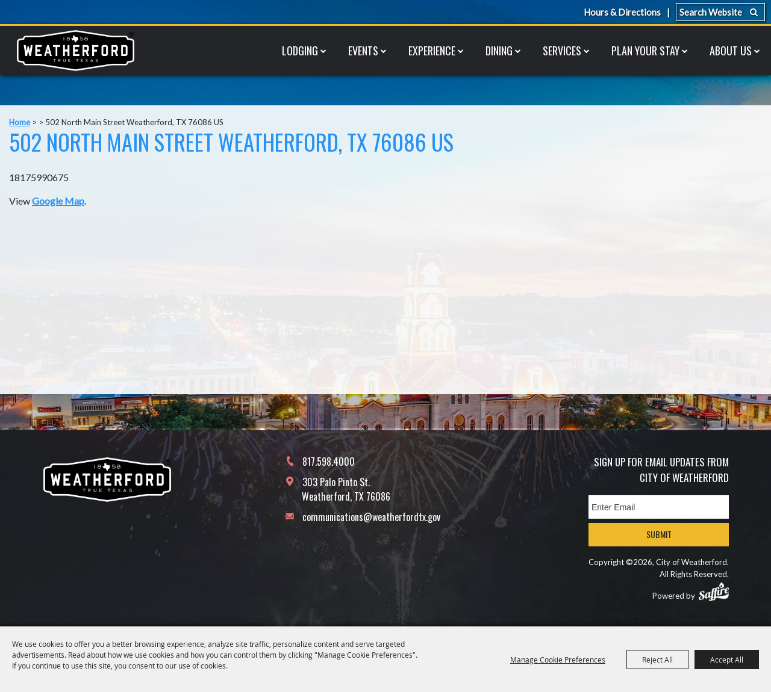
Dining (499, 50)
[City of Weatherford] (75, 50)
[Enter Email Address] (658, 507)
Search (753, 12)
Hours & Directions (622, 12)
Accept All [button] (726, 659)
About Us (731, 50)
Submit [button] (659, 534)
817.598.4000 (328, 461)
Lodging (300, 50)
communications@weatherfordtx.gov (371, 517)
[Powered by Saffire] (714, 591)
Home (19, 122)
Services (562, 50)
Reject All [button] (657, 659)
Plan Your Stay (645, 50)
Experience (431, 50)
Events (363, 50)
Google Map (58, 200)
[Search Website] (720, 12)
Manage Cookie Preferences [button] (557, 659)
